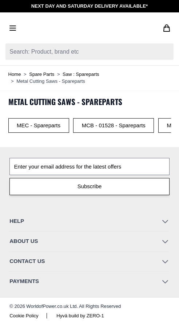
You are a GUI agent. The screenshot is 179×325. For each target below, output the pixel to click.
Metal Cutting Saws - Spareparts (50, 81)
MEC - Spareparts (38, 125)
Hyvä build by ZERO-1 (80, 315)
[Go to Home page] (89, 27)
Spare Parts (41, 74)
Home (14, 74)
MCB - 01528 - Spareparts (114, 125)
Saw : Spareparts (81, 74)
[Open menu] (12, 28)
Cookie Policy (23, 315)
